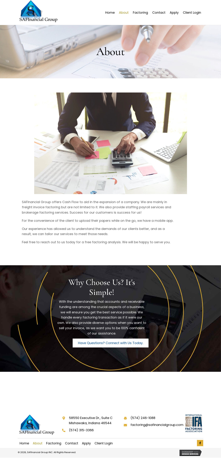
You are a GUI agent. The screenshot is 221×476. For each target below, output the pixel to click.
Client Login (104, 443)
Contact (71, 443)
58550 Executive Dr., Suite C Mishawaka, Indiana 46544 (91, 420)
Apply (86, 443)
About (37, 443)
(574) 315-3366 (81, 430)
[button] (111, 343)
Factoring (53, 443)
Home (24, 443)
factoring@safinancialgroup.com (157, 425)
